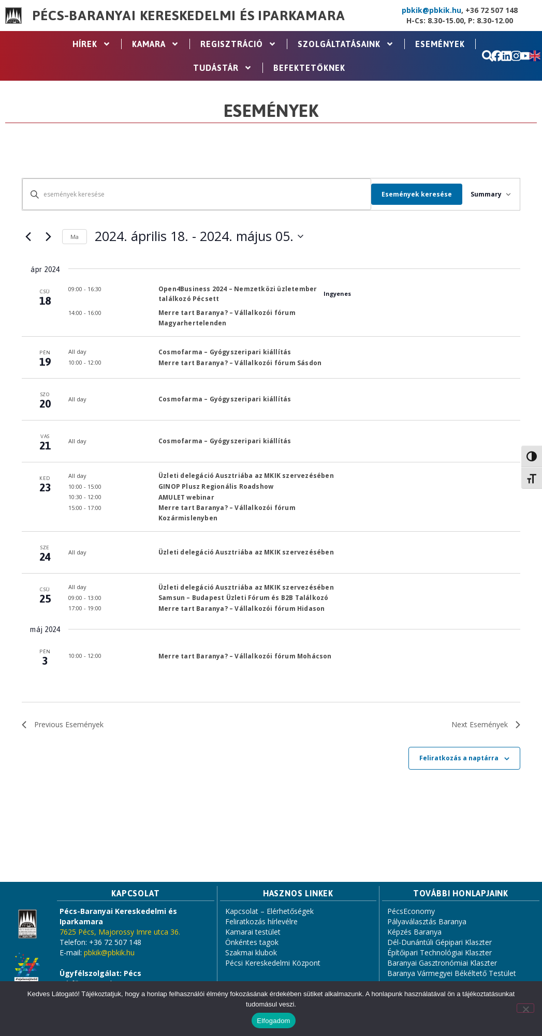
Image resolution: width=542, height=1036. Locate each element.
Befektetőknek (309, 67)
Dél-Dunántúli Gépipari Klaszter (439, 942)
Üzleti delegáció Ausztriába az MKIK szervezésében (246, 475)
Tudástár (222, 67)
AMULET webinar (186, 497)
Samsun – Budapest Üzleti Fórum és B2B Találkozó (243, 597)
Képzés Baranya (414, 932)
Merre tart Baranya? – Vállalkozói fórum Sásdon (239, 362)
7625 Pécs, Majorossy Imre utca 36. (120, 932)
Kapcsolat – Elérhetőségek (269, 911)
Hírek (91, 44)
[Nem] (525, 1008)
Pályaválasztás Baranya (426, 921)
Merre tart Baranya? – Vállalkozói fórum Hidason (241, 608)
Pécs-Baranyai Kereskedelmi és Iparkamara (188, 15)
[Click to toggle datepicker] (199, 236)
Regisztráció (238, 44)
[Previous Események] (28, 236)
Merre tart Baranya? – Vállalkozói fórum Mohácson (245, 656)
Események (440, 44)
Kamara (155, 44)
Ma (74, 237)
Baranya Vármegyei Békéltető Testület (451, 973)
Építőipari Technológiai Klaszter (439, 952)
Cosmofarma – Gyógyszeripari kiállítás (224, 352)
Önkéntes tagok (252, 942)
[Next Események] (48, 236)
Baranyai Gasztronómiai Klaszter (442, 963)
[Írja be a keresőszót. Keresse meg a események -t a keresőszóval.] (192, 194)
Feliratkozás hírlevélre (261, 921)
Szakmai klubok (251, 952)
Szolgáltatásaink (346, 44)
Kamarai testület (253, 932)
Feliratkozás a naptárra (459, 758)
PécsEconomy (411, 911)
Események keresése (409, 194)
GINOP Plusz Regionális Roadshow (215, 486)
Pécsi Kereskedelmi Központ (272, 963)
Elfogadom (273, 1021)
